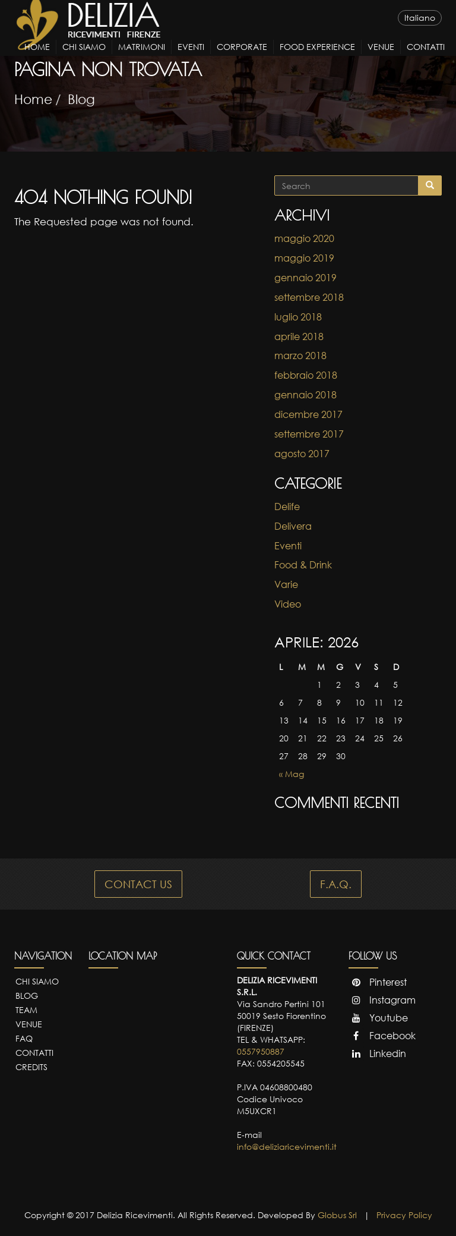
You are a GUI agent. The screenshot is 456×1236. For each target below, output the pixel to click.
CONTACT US (138, 884)
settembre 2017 (309, 434)
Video (287, 604)
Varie (286, 584)
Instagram (382, 1000)
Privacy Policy (404, 1215)
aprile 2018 (299, 336)
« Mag (291, 774)
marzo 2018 (300, 355)
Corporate (242, 57)
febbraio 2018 (305, 375)
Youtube (378, 1018)
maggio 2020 (304, 238)
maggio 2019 (304, 258)
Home (37, 57)
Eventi (191, 57)
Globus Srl (337, 1215)
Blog (81, 99)
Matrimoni (141, 57)
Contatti (426, 57)
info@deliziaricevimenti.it (287, 1146)
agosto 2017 (302, 454)
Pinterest (378, 982)
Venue (381, 57)
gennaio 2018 (305, 395)
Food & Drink (303, 565)
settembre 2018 (309, 297)
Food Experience (317, 57)
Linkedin (377, 1053)
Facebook (382, 1035)
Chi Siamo (84, 57)
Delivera (293, 526)
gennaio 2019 (305, 278)
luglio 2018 (298, 317)
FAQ (24, 1038)
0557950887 (260, 1051)
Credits (31, 1067)
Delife (287, 506)
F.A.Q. (336, 884)
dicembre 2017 (308, 414)
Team (26, 1010)
